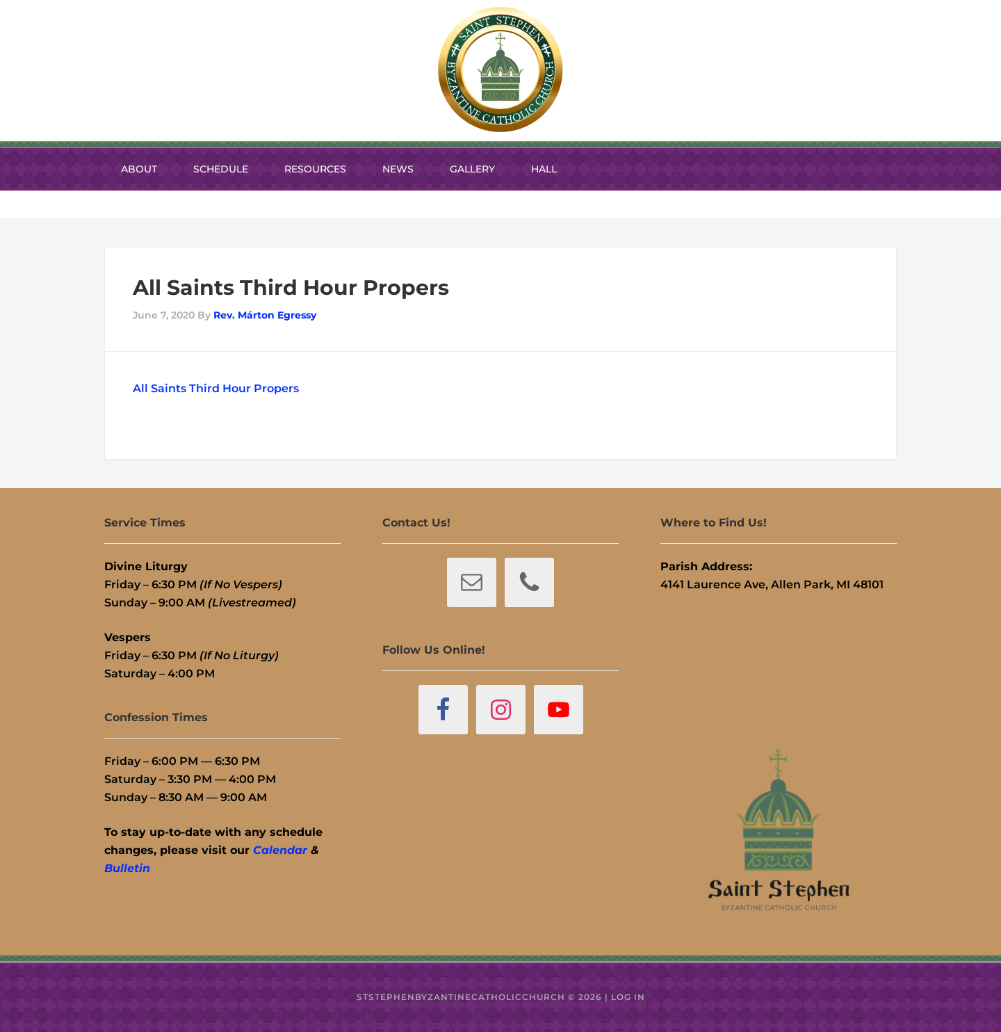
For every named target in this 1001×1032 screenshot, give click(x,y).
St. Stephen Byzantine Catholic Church (500, 69)
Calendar (280, 850)
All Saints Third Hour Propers (216, 388)
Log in (628, 997)
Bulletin (127, 868)
